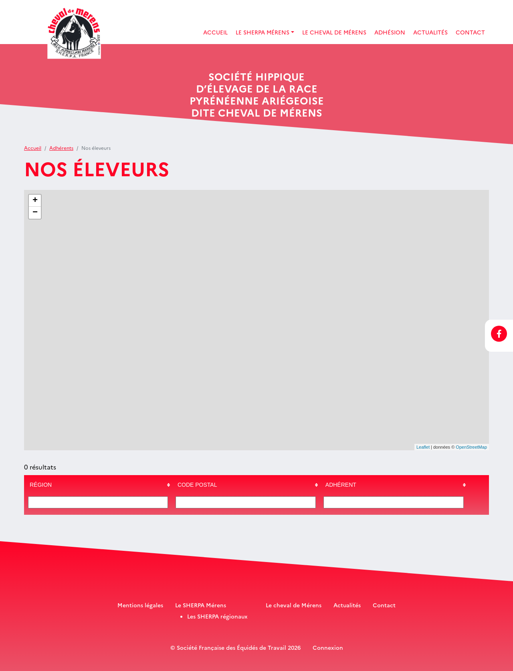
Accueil (215, 32)
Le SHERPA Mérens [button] (262, 32)
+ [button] (35, 201)
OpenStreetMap (471, 447)
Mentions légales (140, 605)
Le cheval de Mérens (293, 605)
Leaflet (423, 447)
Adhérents (61, 147)
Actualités (430, 32)
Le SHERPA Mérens (200, 605)
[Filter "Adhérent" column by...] (393, 502)
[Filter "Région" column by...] (98, 502)
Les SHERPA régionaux (217, 616)
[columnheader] (98, 485)
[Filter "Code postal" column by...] (246, 502)
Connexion (328, 647)
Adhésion (389, 32)
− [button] (35, 213)
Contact (470, 32)
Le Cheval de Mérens (334, 32)
